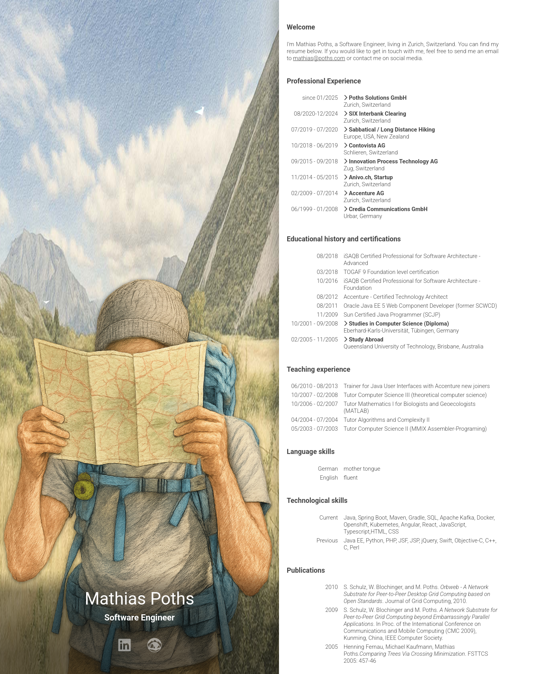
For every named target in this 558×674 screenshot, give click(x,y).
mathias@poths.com (319, 58)
